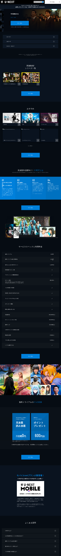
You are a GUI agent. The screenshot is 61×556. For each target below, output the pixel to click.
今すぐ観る (52, 1)
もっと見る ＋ (30, 145)
